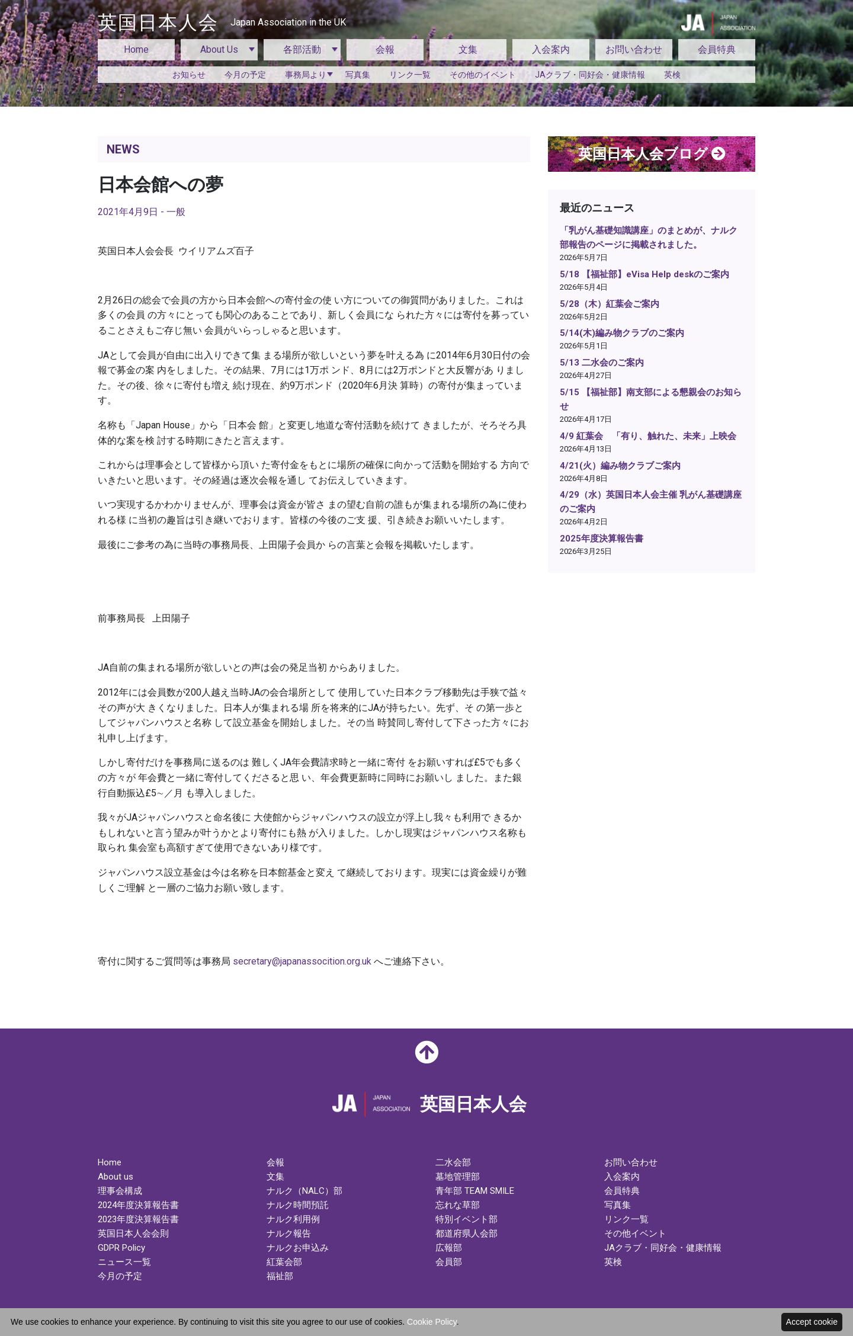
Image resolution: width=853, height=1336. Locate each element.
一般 (175, 211)
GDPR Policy (121, 1247)
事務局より (305, 74)
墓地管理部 (457, 1176)
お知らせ (189, 74)
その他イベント (635, 1233)
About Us (219, 49)
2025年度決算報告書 (601, 538)
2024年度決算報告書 (138, 1205)
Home (136, 49)
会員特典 (717, 49)
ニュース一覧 (124, 1262)
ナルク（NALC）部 (304, 1191)
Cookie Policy (432, 1322)
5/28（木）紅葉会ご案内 (609, 304)
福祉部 (280, 1276)
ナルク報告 (289, 1233)
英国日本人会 (222, 22)
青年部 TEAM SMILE (474, 1191)
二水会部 (453, 1162)
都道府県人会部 (466, 1233)
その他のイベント (483, 74)
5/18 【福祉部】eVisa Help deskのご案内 (644, 274)
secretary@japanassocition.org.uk (302, 961)
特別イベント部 (466, 1219)
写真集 (357, 74)
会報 (385, 49)
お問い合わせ (633, 49)
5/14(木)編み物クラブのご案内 (622, 333)
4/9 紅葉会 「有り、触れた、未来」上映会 (648, 436)
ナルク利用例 (293, 1219)
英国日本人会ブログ (652, 154)
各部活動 (302, 49)
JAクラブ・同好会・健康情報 (590, 74)
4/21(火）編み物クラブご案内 (620, 465)
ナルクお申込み (298, 1247)
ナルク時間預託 (298, 1205)
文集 (467, 49)
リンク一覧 (410, 74)
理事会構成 (120, 1191)
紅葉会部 (284, 1262)
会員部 (448, 1262)
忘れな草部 (457, 1205)
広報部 (448, 1247)
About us (115, 1176)
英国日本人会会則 (133, 1233)
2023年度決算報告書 (138, 1219)
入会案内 (551, 49)
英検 (672, 74)
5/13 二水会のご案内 (602, 362)
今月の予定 (245, 74)
